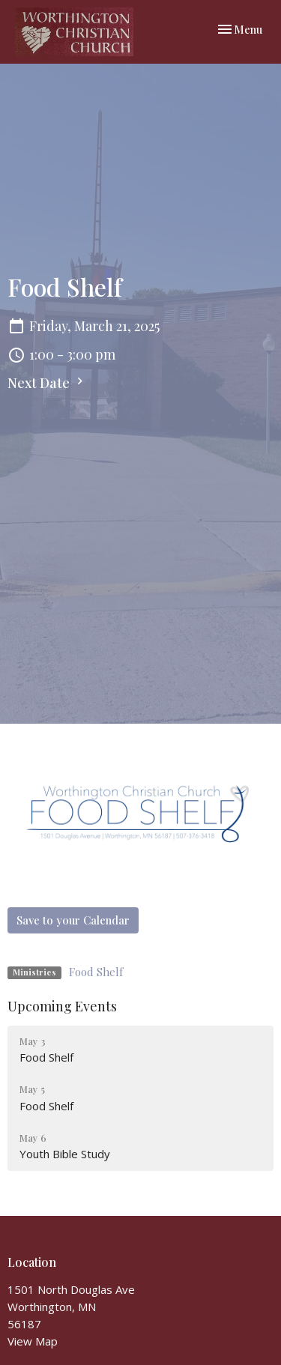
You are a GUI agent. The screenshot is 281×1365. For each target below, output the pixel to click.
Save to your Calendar (73, 919)
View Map (32, 1341)
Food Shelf (96, 971)
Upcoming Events (62, 1006)
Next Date (47, 383)
